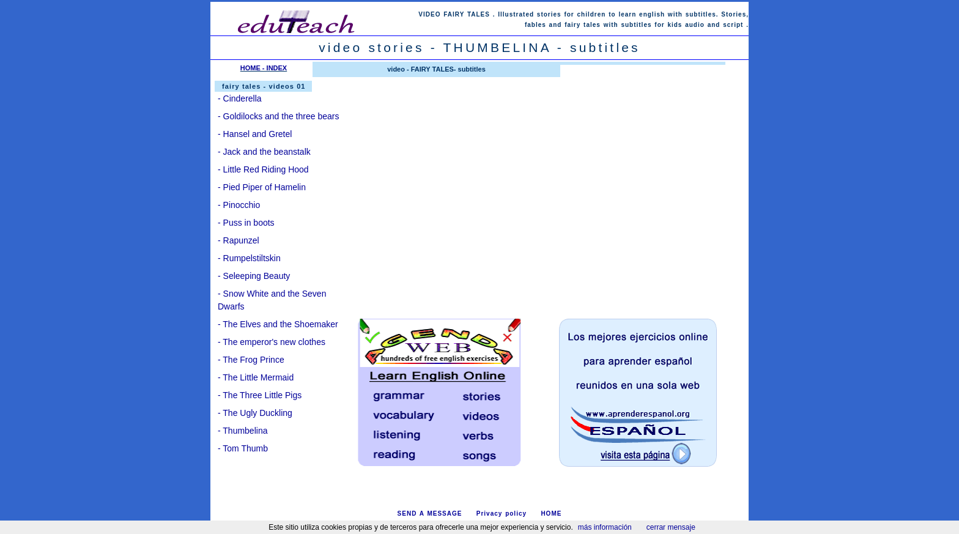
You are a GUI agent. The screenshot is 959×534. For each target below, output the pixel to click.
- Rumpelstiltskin (249, 258)
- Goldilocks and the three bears (278, 116)
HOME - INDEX (263, 68)
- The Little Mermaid (256, 377)
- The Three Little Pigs (260, 395)
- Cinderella (240, 98)
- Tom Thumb (243, 448)
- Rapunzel (238, 240)
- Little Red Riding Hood (263, 169)
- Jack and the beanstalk (264, 152)
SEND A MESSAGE (430, 513)
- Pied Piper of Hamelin (262, 187)
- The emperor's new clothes (271, 342)
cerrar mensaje (670, 527)
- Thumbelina (242, 431)
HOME (551, 513)
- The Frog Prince (251, 360)
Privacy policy (501, 513)
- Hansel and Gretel (255, 134)
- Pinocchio (239, 205)
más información (605, 527)
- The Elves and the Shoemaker (278, 324)
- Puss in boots (246, 223)
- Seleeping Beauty (254, 276)
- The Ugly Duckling (255, 413)
